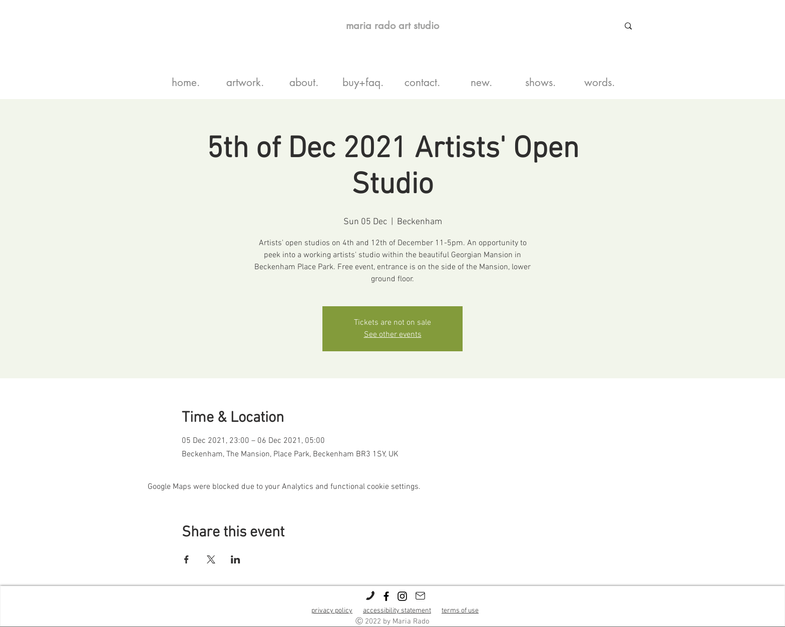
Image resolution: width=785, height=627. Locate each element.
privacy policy (331, 610)
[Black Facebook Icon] (386, 596)
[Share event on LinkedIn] (235, 559)
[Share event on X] (211, 559)
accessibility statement (397, 610)
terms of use (460, 610)
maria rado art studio (392, 25)
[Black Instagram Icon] (402, 596)
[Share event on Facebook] (186, 559)
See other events (393, 335)
